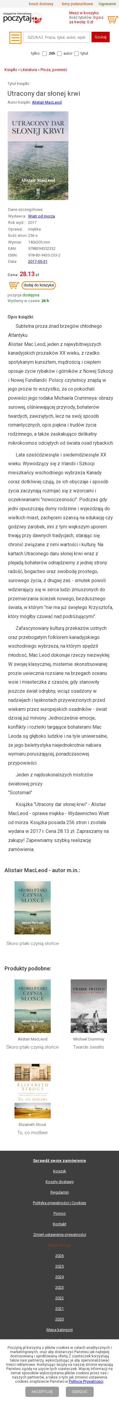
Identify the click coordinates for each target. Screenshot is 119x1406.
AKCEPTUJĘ (42, 1392)
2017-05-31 (37, 261)
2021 (59, 1308)
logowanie (107, 4)
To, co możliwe (32, 1132)
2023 (59, 1287)
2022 (59, 1298)
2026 (59, 1255)
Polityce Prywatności (86, 1381)
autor (67, 53)
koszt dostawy (41, 4)
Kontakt (59, 1224)
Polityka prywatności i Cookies (59, 1203)
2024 (59, 1277)
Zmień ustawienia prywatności (59, 1234)
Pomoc (59, 1213)
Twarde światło (88, 1047)
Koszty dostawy (60, 1181)
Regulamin (59, 1192)
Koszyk (59, 1171)
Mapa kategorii (60, 1329)
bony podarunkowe (77, 4)
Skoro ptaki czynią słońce (32, 943)
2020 (59, 1319)
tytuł (84, 53)
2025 (59, 1266)
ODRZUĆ (79, 1392)
